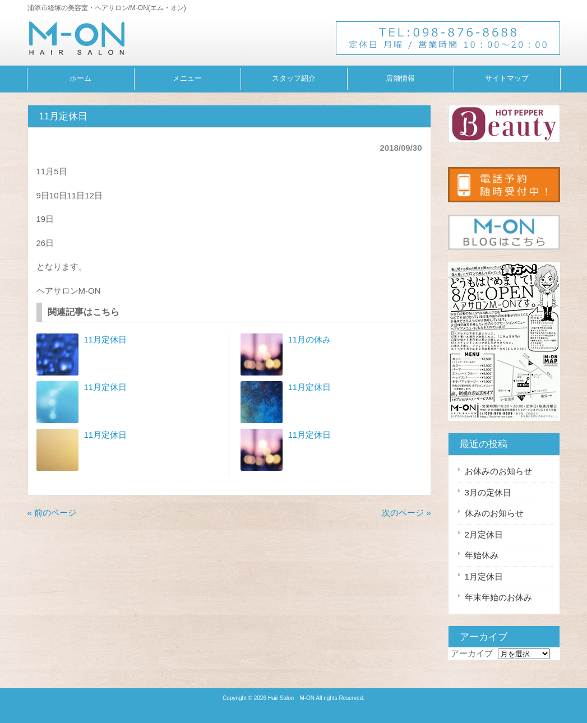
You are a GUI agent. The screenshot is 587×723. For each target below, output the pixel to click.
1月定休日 (484, 576)
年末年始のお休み (498, 597)
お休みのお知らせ (498, 471)
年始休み (481, 555)
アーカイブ (472, 653)
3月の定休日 (488, 492)
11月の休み (309, 339)
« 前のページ (52, 512)
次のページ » (406, 512)
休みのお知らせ (494, 513)
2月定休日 (484, 534)
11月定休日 (105, 339)
